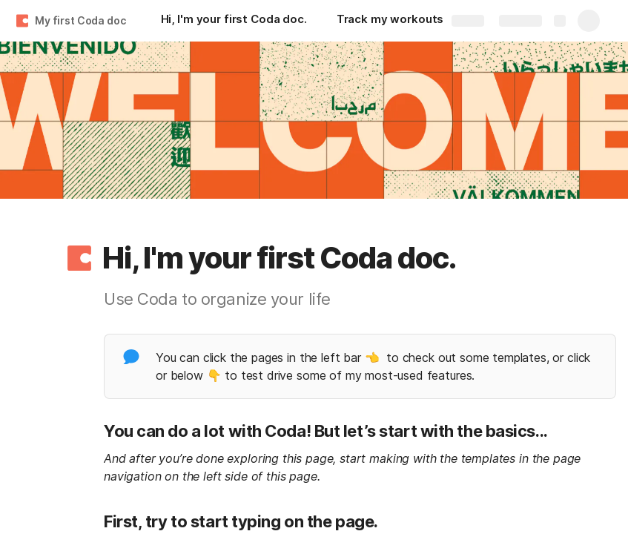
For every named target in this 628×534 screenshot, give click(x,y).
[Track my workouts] (390, 21)
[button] (79, 258)
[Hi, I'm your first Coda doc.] (234, 21)
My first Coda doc (80, 20)
